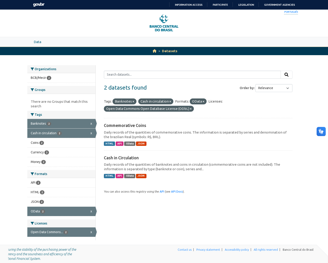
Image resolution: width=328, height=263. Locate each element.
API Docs (177, 191)
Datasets (169, 51)
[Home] (154, 51)
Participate (220, 4)
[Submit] (286, 75)
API (119, 143)
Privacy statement (208, 249)
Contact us (185, 249)
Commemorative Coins (125, 125)
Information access (188, 4)
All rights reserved (266, 249)
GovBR (38, 5)
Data (37, 42)
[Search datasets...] (192, 75)
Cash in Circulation (121, 157)
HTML (109, 143)
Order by (247, 88)
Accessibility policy (237, 249)
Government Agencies (279, 4)
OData (130, 143)
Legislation (246, 4)
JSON (141, 143)
